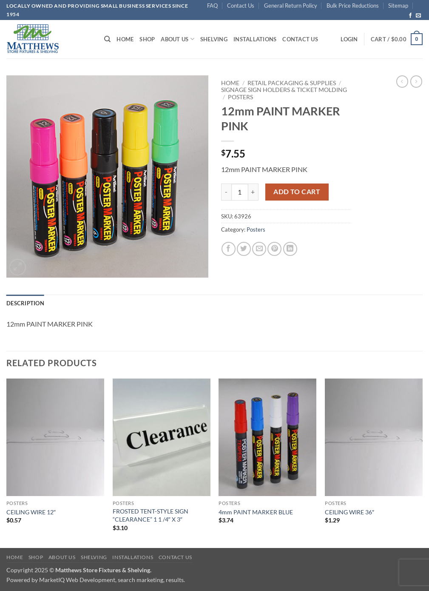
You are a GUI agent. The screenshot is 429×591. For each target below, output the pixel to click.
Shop (147, 39)
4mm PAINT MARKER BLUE (256, 512)
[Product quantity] (239, 192)
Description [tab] (25, 303)
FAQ (212, 5)
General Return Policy (290, 5)
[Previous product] (416, 81)
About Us (177, 39)
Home (125, 39)
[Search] (107, 39)
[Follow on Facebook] (410, 16)
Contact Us (240, 5)
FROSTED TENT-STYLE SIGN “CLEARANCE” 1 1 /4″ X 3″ (150, 515)
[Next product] (402, 81)
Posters (240, 97)
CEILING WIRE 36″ (349, 512)
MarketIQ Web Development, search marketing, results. (112, 579)
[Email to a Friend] (259, 249)
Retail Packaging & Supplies (291, 83)
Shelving (213, 39)
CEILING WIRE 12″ (31, 512)
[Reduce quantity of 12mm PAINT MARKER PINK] (226, 192)
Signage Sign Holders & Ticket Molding (284, 89)
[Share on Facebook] (229, 249)
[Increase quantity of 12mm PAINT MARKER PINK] (253, 192)
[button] (349, 39)
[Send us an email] (418, 16)
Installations (254, 39)
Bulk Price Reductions (353, 5)
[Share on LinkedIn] (290, 249)
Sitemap (398, 5)
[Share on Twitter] (244, 249)
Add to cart (296, 191)
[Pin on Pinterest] (274, 249)
